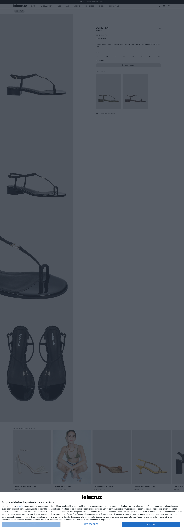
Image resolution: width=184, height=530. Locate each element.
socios (20, 506)
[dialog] (92, 511)
